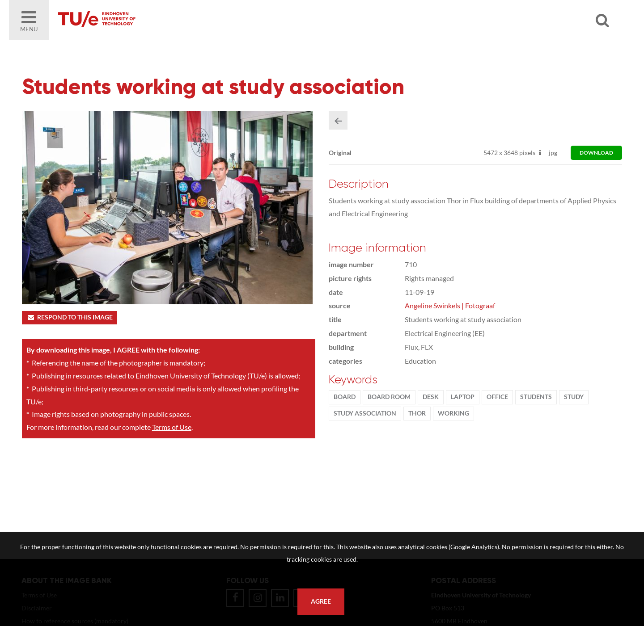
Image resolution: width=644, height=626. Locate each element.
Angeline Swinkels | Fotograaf (450, 305)
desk (431, 396)
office (497, 396)
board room (389, 396)
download (596, 152)
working (453, 413)
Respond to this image (69, 317)
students (536, 396)
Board (345, 396)
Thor (417, 413)
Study (574, 396)
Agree (321, 601)
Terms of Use (171, 427)
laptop (463, 396)
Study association (365, 413)
